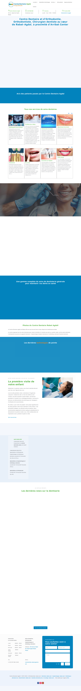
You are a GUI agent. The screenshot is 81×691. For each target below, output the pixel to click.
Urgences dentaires (68, 2)
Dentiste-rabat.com (46, 676)
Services (53, 2)
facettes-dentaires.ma (37, 677)
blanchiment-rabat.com (25, 677)
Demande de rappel (66, 13)
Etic (68, 677)
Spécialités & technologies (44, 2)
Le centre (35, 2)
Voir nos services (12, 417)
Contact (34, 6)
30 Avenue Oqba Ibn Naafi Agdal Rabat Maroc (31, 648)
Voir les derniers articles (40, 627)
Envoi (67, 663)
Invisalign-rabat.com (49, 677)
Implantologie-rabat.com (58, 676)
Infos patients (60, 2)
